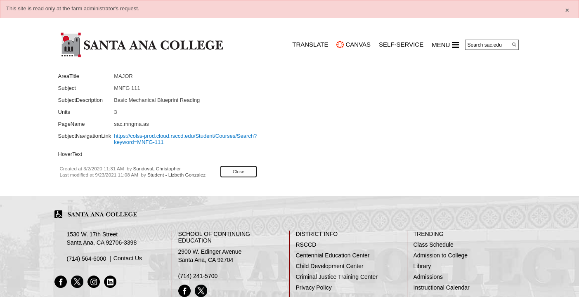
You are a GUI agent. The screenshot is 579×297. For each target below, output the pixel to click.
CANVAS (358, 44)
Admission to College (441, 255)
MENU (445, 45)
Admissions (428, 276)
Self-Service (401, 44)
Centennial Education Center (333, 255)
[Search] (514, 44)
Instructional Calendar (442, 287)
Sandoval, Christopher (157, 168)
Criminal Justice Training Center (337, 276)
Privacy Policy (314, 287)
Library (422, 266)
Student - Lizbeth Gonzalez (176, 174)
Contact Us (127, 258)
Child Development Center (330, 266)
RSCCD (306, 244)
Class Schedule (434, 244)
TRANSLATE (310, 44)
